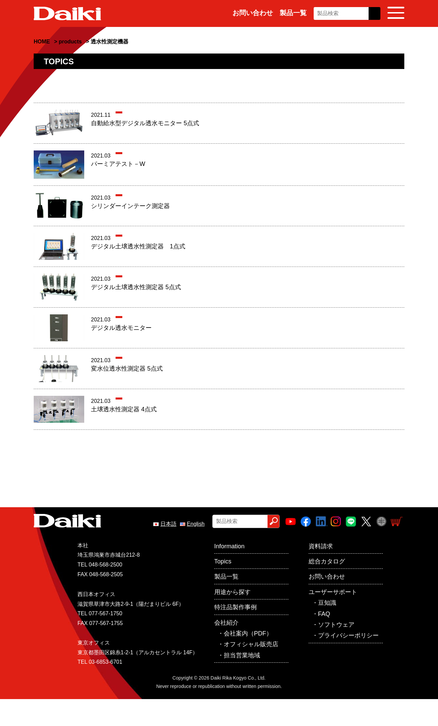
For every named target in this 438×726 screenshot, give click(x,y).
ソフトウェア (336, 624)
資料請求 (321, 546)
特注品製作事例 (235, 607)
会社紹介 (226, 622)
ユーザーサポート (333, 592)
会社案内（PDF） (248, 633)
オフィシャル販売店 (251, 644)
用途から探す (232, 592)
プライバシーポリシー (348, 635)
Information (229, 546)
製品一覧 (293, 12)
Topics (222, 561)
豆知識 (327, 602)
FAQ (324, 614)
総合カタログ (327, 561)
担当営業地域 (242, 655)
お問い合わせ (252, 12)
